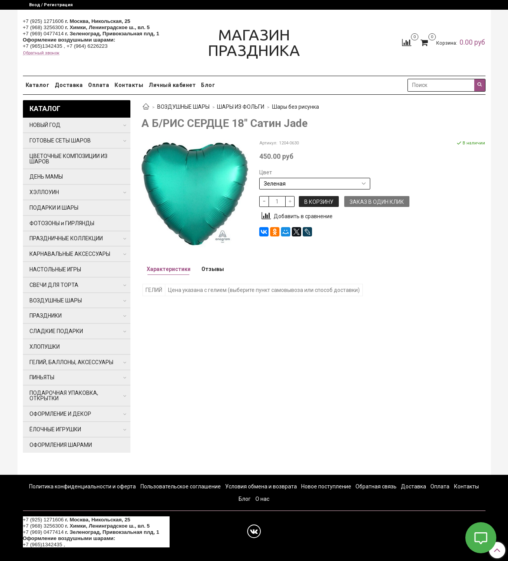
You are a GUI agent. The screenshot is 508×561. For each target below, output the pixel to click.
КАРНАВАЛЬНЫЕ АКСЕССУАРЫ (69, 254)
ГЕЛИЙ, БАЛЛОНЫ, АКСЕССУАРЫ (71, 362)
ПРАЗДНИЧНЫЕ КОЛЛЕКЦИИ (66, 238)
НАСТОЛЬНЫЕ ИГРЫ (55, 269)
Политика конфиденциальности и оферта (82, 486)
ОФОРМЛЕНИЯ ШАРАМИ (60, 445)
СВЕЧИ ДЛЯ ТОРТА (53, 285)
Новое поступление (326, 486)
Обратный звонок (41, 53)
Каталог (38, 85)
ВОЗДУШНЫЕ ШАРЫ (183, 107)
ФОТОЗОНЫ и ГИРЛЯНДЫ (61, 223)
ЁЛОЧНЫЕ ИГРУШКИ (55, 429)
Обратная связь (376, 486)
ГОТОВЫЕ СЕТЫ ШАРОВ (60, 140)
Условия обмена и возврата (261, 486)
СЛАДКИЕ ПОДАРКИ (56, 331)
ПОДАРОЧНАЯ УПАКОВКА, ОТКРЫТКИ (63, 395)
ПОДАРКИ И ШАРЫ (53, 208)
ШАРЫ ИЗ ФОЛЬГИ (240, 107)
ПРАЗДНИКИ (45, 316)
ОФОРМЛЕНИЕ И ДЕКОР (60, 414)
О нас (262, 499)
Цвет (265, 172)
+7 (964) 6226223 (87, 46)
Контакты (128, 85)
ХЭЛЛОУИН (44, 192)
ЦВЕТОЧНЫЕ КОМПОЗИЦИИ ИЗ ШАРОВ (68, 159)
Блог (208, 85)
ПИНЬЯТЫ (41, 377)
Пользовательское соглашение (180, 486)
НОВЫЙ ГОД (45, 125)
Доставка (69, 85)
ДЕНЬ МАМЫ (46, 177)
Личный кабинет (172, 85)
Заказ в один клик (377, 202)
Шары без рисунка (295, 107)
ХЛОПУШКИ (44, 347)
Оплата (98, 85)
